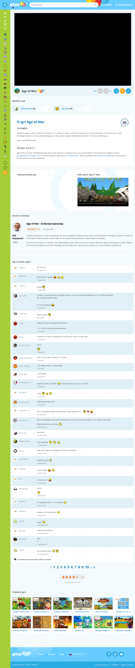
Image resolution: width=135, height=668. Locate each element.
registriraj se (124, 5)
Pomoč (41, 654)
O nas (61, 654)
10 (87, 567)
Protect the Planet (104, 155)
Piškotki (115, 665)
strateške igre (72, 155)
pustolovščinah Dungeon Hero (29, 155)
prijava (106, 5)
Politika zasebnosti (102, 665)
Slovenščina (76, 654)
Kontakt (51, 654)
